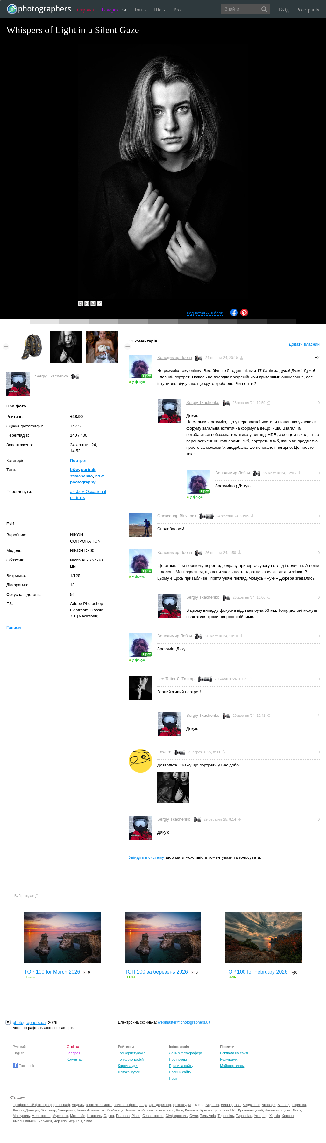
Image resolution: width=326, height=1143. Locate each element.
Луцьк (286, 1110)
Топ (140, 9)
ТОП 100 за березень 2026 (156, 972)
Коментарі (75, 1059)
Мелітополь (41, 1116)
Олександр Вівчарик (176, 515)
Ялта (88, 1121)
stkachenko (81, 476)
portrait (88, 469)
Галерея (114, 9)
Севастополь (152, 1116)
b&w (74, 469)
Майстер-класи (232, 1066)
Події (173, 1078)
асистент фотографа (130, 1105)
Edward (164, 752)
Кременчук (208, 1110)
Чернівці (75, 1121)
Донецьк (32, 1110)
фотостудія (182, 1105)
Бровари (269, 1105)
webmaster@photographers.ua (184, 1022)
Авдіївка (212, 1105)
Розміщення (229, 1059)
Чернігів (60, 1121)
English (18, 1053)
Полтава (123, 1116)
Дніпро (18, 1110)
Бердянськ (251, 1105)
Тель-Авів (208, 1116)
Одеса (108, 1116)
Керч (170, 1110)
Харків (274, 1116)
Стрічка (85, 9)
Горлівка (299, 1105)
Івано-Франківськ (91, 1110)
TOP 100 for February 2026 (256, 972)
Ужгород (260, 1116)
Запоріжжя (66, 1110)
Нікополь (94, 1116)
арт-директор (160, 1105)
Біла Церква (231, 1105)
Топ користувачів (131, 1053)
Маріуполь (21, 1116)
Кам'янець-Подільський (126, 1110)
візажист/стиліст (98, 1105)
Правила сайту (181, 1066)
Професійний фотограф (32, 1105)
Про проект (178, 1059)
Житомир (48, 1110)
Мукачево (60, 1116)
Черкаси (45, 1121)
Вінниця (284, 1105)
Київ (179, 1110)
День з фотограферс (186, 1053)
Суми (193, 1116)
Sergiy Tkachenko (51, 376)
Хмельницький (24, 1121)
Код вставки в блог (205, 313)
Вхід (284, 9)
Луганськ (272, 1110)
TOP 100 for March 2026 (52, 972)
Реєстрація (307, 9)
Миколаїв (77, 1116)
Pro (177, 9)
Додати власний (304, 344)
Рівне (135, 1116)
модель (78, 1105)
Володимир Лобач (174, 357)
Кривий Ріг (228, 1110)
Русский (19, 1046)
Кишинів (191, 1110)
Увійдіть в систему (146, 857)
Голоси (13, 627)
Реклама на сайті (234, 1053)
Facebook (23, 1066)
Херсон (288, 1116)
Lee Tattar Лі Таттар (176, 678)
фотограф (61, 1105)
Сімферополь (177, 1116)
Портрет (78, 460)
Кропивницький (250, 1110)
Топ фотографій (131, 1059)
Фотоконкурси (129, 1072)
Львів (297, 1110)
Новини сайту (180, 1072)
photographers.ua (29, 1022)
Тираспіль (244, 1116)
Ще (160, 9)
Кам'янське (156, 1110)
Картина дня (128, 1066)
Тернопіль (226, 1116)
